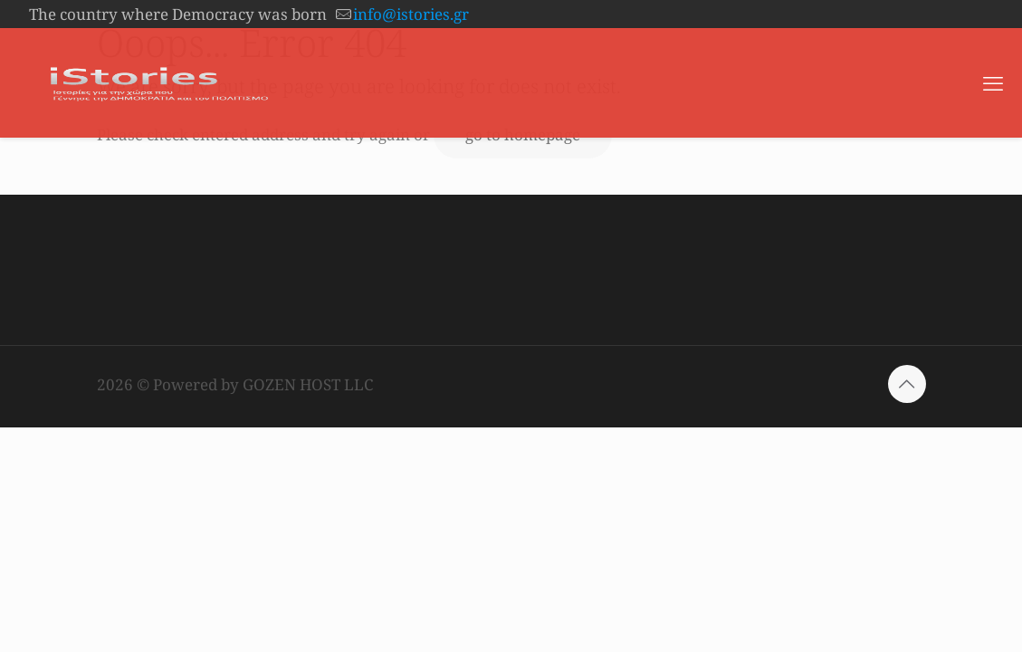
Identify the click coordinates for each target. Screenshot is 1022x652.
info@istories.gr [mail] (411, 14)
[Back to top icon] (907, 384)
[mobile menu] (993, 82)
